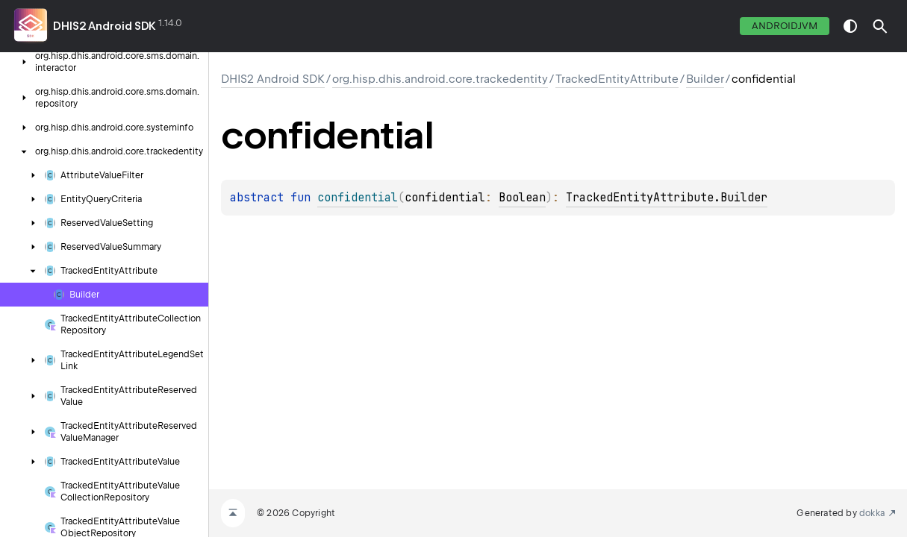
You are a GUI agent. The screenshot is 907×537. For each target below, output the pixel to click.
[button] (880, 26)
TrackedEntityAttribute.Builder (666, 197)
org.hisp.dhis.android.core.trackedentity (440, 79)
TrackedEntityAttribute (617, 79)
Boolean (522, 197)
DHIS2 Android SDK (104, 26)
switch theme (850, 26)
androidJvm (784, 25)
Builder (705, 79)
